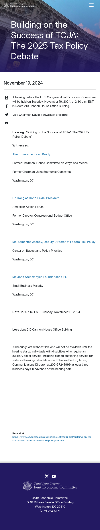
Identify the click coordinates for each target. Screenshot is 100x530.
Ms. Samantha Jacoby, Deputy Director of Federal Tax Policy (53, 242)
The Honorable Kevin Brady (31, 154)
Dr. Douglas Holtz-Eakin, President (35, 198)
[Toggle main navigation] (91, 5)
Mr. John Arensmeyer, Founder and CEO (39, 277)
